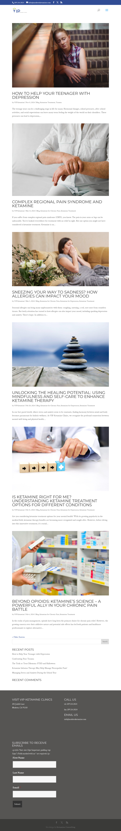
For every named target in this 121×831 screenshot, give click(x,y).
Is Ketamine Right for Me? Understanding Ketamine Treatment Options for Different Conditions (54, 500)
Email (17, 787)
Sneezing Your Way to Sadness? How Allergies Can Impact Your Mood (54, 294)
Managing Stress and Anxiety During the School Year (34, 672)
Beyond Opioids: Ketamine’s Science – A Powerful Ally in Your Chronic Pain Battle (56, 605)
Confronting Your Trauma (23, 658)
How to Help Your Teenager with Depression (51, 95)
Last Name (18, 772)
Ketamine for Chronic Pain (50, 211)
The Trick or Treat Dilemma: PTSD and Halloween (33, 663)
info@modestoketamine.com (75, 719)
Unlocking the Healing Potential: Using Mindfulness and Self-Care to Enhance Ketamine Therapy (58, 396)
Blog (37, 102)
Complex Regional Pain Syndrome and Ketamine (57, 203)
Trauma (59, 102)
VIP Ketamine (19, 102)
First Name (18, 757)
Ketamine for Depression (69, 301)
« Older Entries (18, 637)
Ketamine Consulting (66, 827)
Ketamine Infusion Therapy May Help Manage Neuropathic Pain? (39, 668)
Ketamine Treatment (47, 102)
